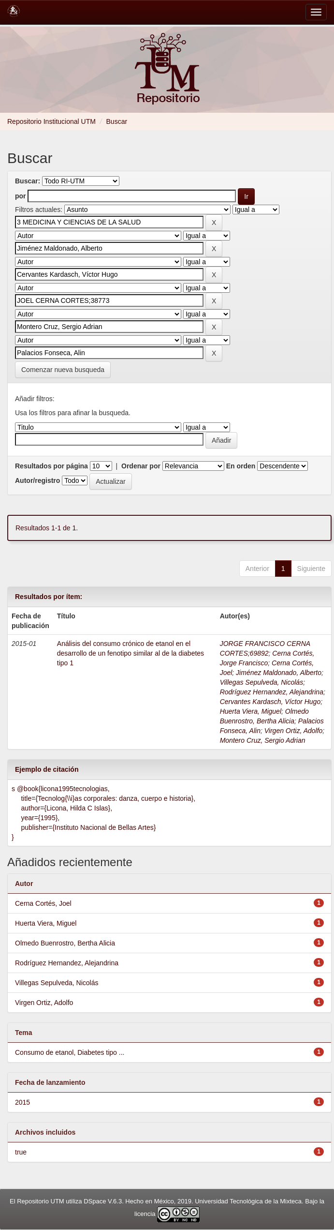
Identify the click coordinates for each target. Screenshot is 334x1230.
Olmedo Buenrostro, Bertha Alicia (65, 943)
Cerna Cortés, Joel (43, 903)
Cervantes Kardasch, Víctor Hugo (270, 701)
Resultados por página (51, 466)
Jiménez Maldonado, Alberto (278, 672)
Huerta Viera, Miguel (250, 711)
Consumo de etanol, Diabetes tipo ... (69, 1052)
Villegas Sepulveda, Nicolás (262, 682)
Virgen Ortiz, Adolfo (293, 731)
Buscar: (27, 181)
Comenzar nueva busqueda (62, 370)
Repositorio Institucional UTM (51, 121)
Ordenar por (140, 466)
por (20, 196)
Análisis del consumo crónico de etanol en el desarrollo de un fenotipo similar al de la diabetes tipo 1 (130, 653)
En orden (241, 466)
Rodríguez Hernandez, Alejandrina (271, 692)
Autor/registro (37, 480)
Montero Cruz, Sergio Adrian (262, 740)
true (21, 1152)
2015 (22, 1102)
